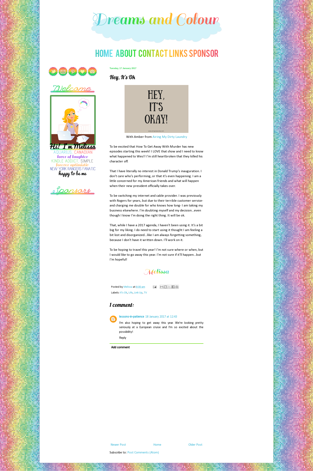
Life (131, 292)
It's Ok (123, 292)
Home (157, 444)
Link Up (138, 292)
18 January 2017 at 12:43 (161, 316)
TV (145, 292)
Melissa (128, 286)
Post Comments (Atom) (143, 452)
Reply (122, 338)
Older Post (195, 444)
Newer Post (118, 444)
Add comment (120, 347)
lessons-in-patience (131, 316)
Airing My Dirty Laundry (170, 137)
